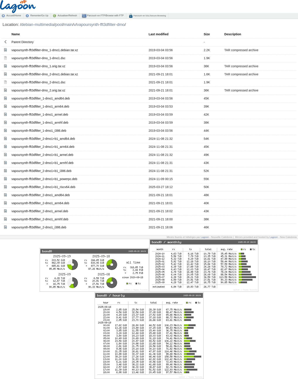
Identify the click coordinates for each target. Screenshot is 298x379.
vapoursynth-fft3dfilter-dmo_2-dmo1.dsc (38, 82)
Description (232, 34)
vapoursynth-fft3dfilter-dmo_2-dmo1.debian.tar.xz (45, 74)
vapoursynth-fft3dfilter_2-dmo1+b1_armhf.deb (42, 163)
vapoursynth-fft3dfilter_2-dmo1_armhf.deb (40, 219)
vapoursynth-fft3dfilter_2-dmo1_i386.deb (39, 227)
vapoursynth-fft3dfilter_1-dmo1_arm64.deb (40, 106)
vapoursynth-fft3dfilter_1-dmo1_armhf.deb (40, 122)
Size (207, 34)
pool (59, 24)
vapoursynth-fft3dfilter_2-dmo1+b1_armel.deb (42, 155)
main (68, 24)
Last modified (159, 34)
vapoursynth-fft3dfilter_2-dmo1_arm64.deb (40, 203)
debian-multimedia (37, 24)
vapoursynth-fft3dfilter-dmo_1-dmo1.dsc (38, 58)
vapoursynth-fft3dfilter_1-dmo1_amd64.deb (41, 98)
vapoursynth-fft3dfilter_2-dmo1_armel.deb (40, 211)
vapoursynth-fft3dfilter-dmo (101, 24)
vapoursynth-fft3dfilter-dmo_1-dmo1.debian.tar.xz (45, 50)
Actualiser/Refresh (67, 15)
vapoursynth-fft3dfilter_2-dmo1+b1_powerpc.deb (44, 179)
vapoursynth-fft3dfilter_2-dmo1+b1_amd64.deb (43, 138)
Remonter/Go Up (39, 15)
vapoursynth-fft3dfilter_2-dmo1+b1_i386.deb (42, 171)
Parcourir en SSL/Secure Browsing (149, 15)
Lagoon (205, 237)
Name (16, 34)
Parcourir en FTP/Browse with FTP (105, 15)
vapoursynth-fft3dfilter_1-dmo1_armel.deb (40, 114)
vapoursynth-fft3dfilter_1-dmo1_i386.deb (39, 130)
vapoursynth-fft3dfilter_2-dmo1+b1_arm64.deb (43, 146)
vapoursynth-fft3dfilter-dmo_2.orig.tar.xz (38, 90)
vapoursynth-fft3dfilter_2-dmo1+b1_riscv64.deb (43, 187)
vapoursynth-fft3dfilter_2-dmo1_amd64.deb (41, 195)
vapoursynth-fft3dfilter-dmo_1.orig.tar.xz (38, 66)
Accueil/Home (13, 15)
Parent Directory (23, 42)
